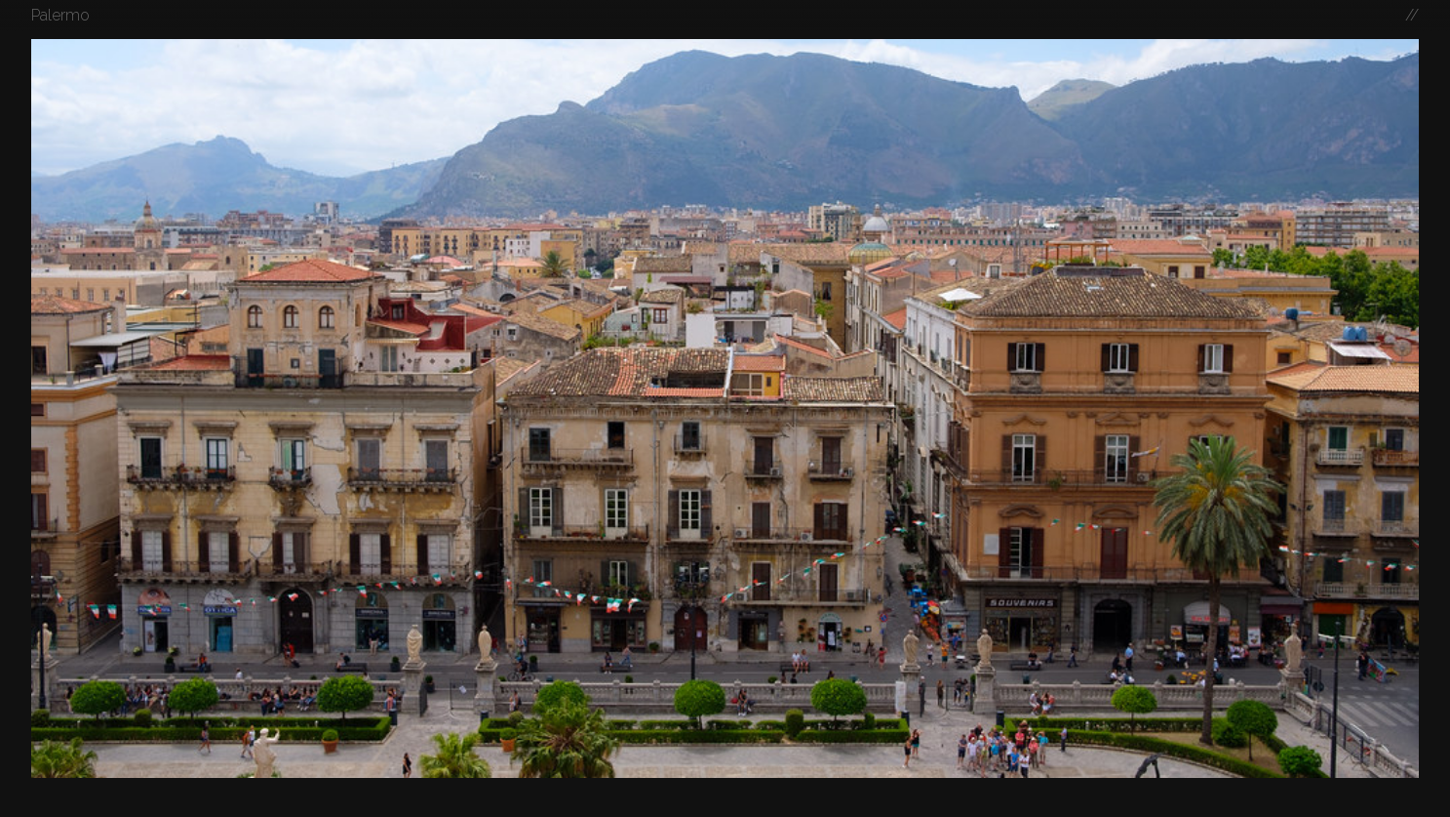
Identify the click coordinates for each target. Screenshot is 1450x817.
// (1412, 15)
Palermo (60, 15)
